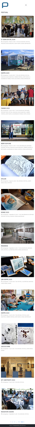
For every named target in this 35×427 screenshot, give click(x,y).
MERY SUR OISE (6, 143)
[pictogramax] (5, 5)
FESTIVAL (28, 41)
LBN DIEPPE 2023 (6, 279)
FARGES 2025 (5, 108)
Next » (22, 422)
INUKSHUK (3, 43)
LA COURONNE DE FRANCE (17, 113)
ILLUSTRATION (11, 249)
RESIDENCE (4, 246)
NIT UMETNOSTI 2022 (8, 380)
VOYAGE (22, 43)
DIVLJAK (3, 179)
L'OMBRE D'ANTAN (18, 77)
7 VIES (17, 41)
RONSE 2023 (5, 212)
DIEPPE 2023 (5, 313)
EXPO (7, 112)
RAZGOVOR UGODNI (7, 412)
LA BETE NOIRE (17, 43)
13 (18, 422)
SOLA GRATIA (17, 78)
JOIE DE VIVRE (5, 346)
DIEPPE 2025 (5, 73)
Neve (10, 425)
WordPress (23, 425)
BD (20, 41)
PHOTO (12, 78)
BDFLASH (22, 110)
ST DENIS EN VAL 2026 (8, 39)
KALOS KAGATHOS (10, 43)
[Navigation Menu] (26, 5)
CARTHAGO (27, 110)
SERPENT (20, 149)
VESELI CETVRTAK (8, 182)
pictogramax (5, 41)
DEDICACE (23, 41)
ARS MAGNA (22, 145)
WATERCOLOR (27, 43)
